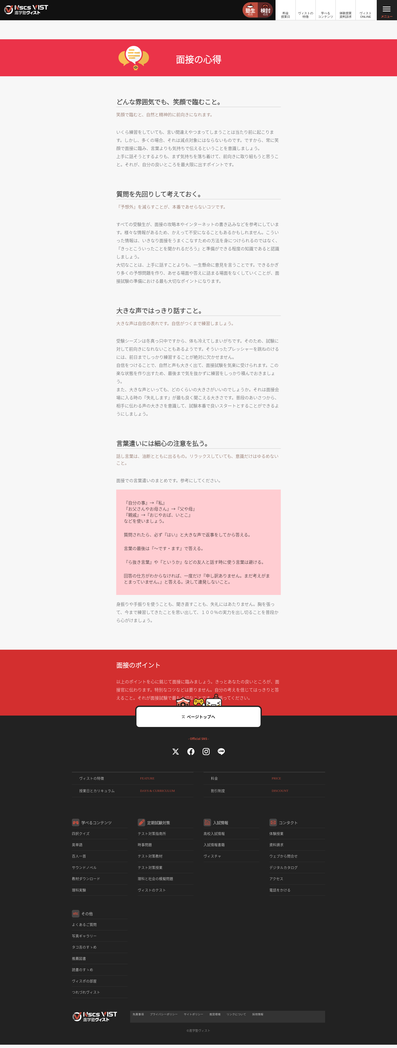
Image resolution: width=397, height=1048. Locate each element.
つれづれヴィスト (86, 994)
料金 (247, 778)
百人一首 (79, 857)
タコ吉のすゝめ (84, 949)
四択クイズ (81, 834)
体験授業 (276, 834)
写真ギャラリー (84, 937)
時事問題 (145, 846)
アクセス (276, 880)
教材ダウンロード (86, 880)
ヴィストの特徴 (118, 778)
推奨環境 (215, 1017)
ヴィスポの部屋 (84, 983)
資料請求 (276, 846)
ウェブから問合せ (283, 857)
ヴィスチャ (212, 857)
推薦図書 (79, 960)
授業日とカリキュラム (128, 791)
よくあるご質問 (84, 926)
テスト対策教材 (150, 857)
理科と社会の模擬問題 (155, 880)
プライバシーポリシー (164, 1017)
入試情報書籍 (214, 846)
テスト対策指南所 (152, 834)
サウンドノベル (84, 868)
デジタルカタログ (283, 868)
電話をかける (280, 891)
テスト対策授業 (150, 868)
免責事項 (138, 1017)
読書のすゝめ (82, 972)
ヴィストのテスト (152, 891)
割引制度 (251, 791)
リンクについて (236, 1017)
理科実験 (79, 891)
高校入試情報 (214, 834)
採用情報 (257, 1017)
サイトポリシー (193, 1017)
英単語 (77, 846)
